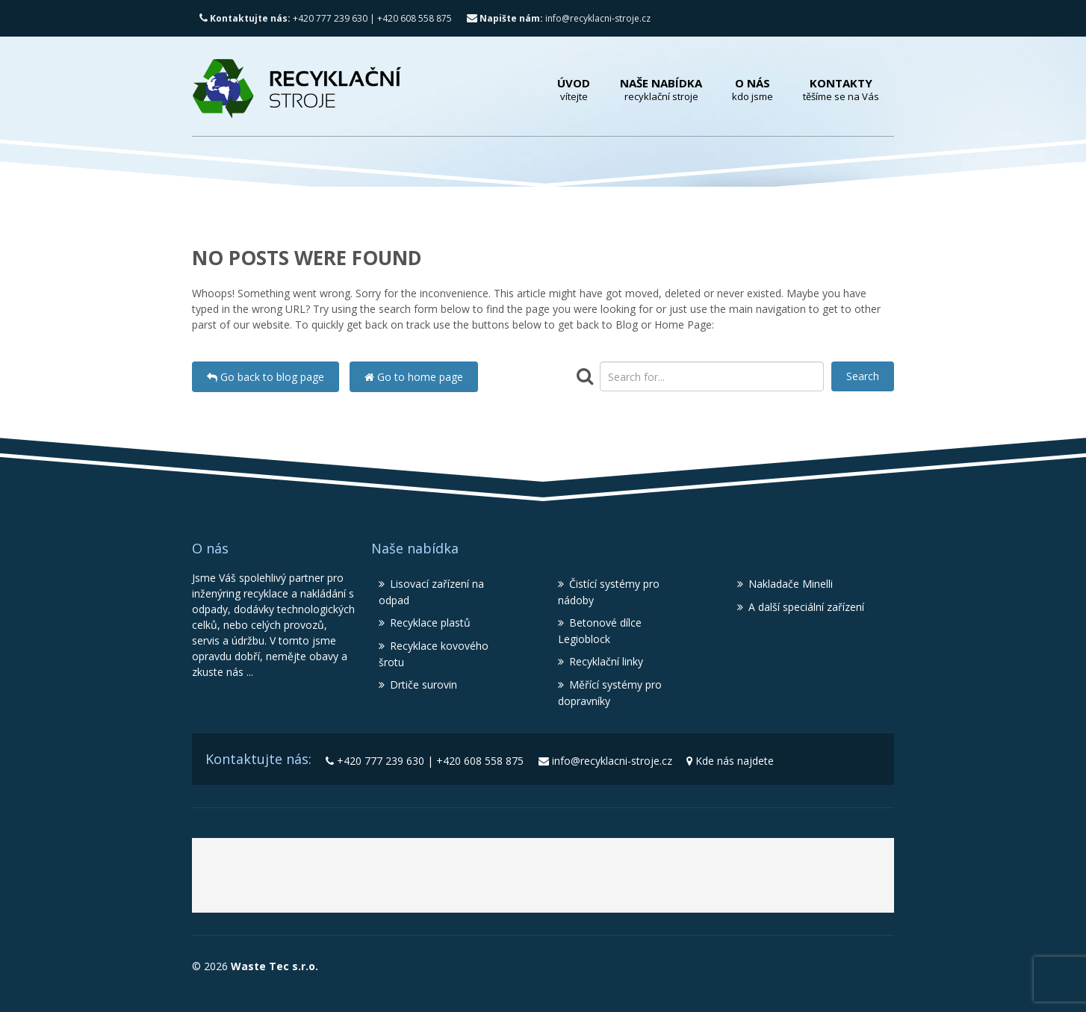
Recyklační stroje (563, 880)
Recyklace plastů (430, 622)
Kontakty (841, 89)
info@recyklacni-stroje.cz (559, 18)
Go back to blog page (265, 377)
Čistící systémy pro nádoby (609, 592)
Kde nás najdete (734, 761)
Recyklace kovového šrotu (433, 654)
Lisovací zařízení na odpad (431, 592)
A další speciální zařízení (806, 607)
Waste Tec (387, 880)
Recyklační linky (606, 661)
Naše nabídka (661, 89)
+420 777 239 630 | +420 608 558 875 (325, 18)
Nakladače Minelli (790, 584)
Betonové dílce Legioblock (600, 630)
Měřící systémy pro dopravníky (610, 692)
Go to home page (413, 377)
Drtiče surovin (423, 684)
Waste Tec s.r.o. (273, 966)
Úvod (573, 89)
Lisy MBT (701, 880)
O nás (752, 89)
